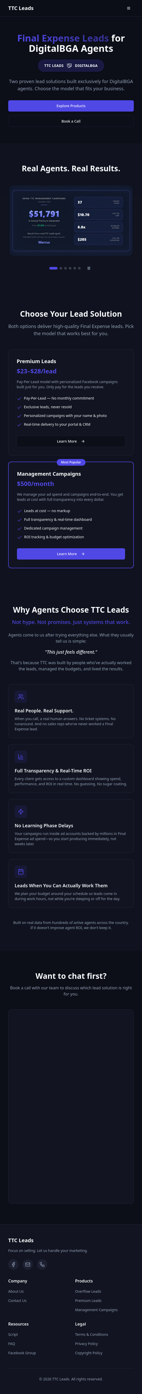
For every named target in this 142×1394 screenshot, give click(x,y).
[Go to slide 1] (53, 268)
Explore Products (71, 105)
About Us (16, 1291)
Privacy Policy (86, 1343)
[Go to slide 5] (74, 268)
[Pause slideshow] (89, 268)
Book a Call (71, 121)
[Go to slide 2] (61, 268)
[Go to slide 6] (79, 268)
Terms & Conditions (91, 1334)
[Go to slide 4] (70, 268)
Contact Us (17, 1300)
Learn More (71, 441)
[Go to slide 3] (65, 268)
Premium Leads (88, 1300)
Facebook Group (22, 1352)
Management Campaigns (96, 1309)
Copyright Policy (88, 1352)
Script (13, 1334)
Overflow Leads (88, 1291)
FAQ (11, 1343)
